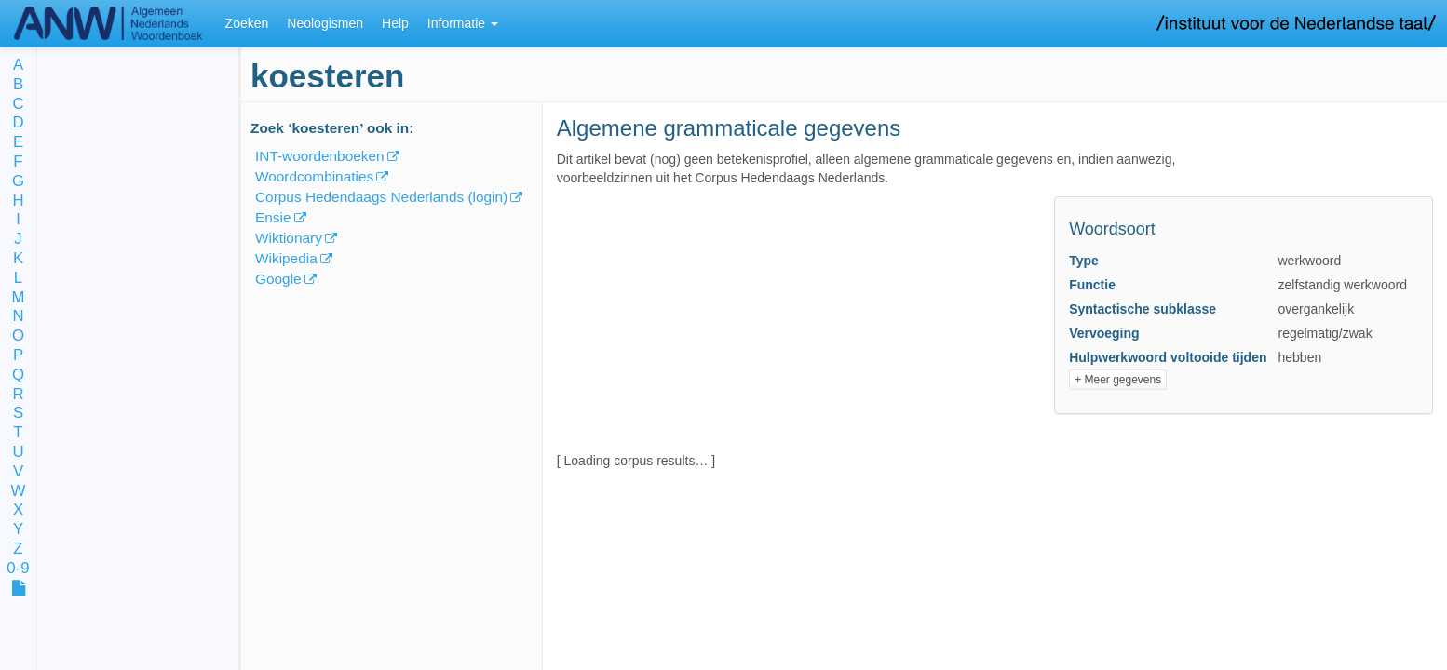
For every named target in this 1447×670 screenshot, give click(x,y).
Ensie (273, 217)
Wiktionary (288, 238)
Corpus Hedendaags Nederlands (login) (381, 197)
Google (278, 279)
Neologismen (325, 23)
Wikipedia (286, 258)
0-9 (18, 569)
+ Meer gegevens (1118, 379)
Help (395, 23)
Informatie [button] (462, 23)
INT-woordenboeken (320, 156)
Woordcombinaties (314, 176)
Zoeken (247, 23)
